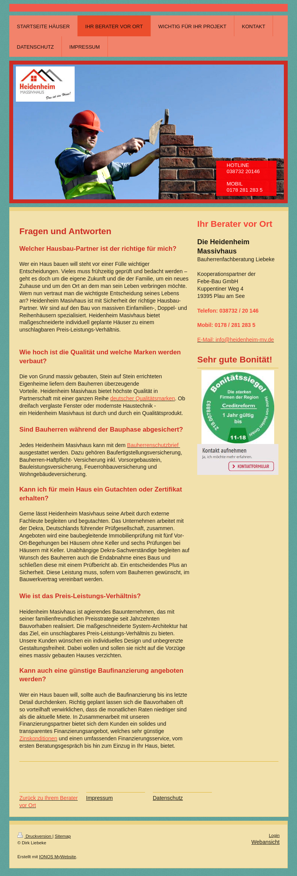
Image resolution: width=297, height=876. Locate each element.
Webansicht (265, 842)
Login (274, 835)
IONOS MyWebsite (57, 856)
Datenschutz (168, 798)
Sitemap (63, 836)
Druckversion (34, 836)
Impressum (99, 798)
